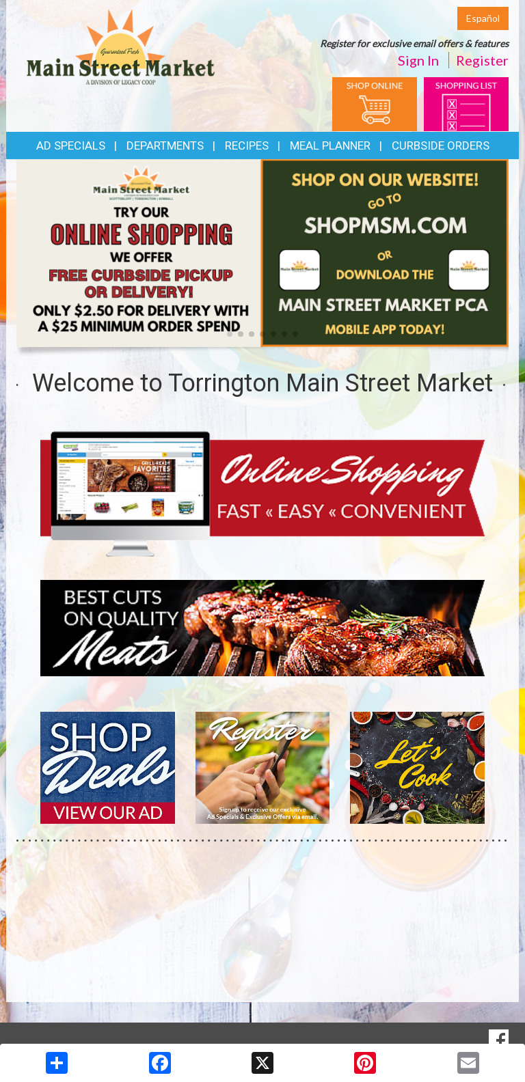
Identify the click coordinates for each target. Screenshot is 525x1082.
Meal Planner (330, 145)
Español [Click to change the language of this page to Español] (483, 18)
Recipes (247, 145)
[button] (229, 334)
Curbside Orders (440, 145)
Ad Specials (70, 145)
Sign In (418, 60)
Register (482, 60)
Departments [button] (165, 145)
